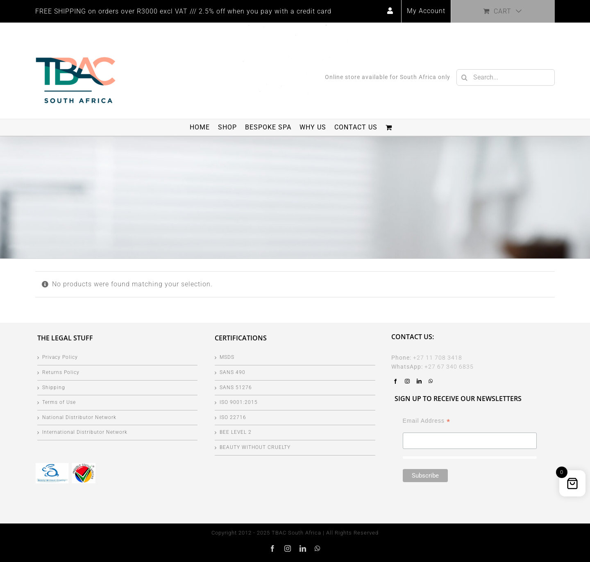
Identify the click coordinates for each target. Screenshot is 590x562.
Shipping (53, 387)
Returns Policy (60, 372)
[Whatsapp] (431, 381)
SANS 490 (232, 372)
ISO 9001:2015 (239, 402)
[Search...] (505, 77)
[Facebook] (395, 381)
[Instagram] (407, 381)
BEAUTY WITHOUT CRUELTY (255, 447)
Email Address (427, 421)
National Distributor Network (79, 417)
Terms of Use (59, 402)
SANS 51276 (236, 387)
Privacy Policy (60, 357)
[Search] (464, 77)
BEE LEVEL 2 (236, 432)
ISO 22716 (233, 417)
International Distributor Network (84, 432)
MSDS (227, 357)
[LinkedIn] (419, 381)
